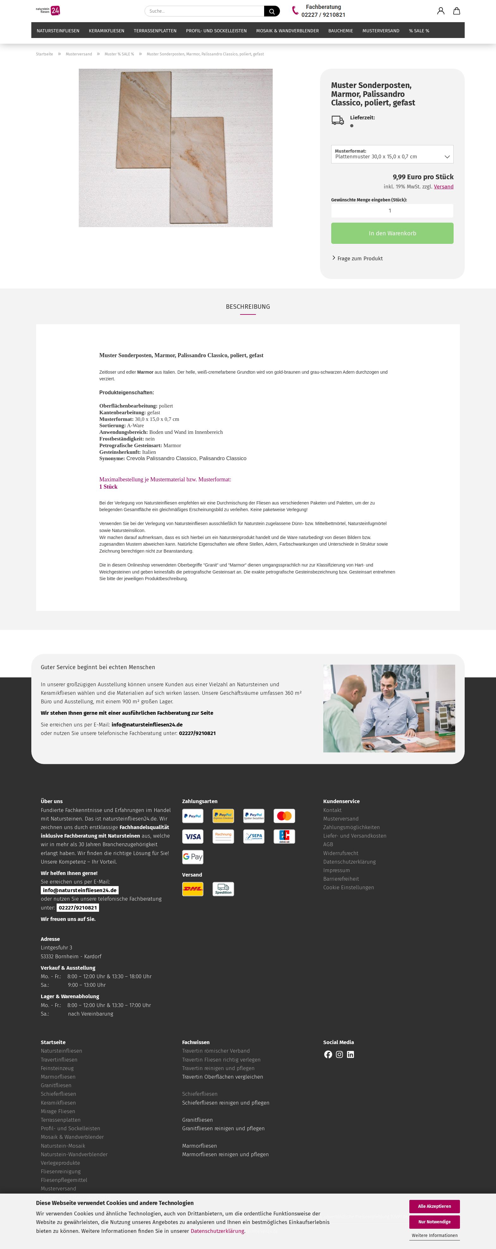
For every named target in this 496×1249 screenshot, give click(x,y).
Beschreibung (248, 306)
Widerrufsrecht (340, 853)
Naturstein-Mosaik (63, 1146)
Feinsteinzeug (57, 1068)
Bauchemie (340, 37)
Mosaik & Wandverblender (287, 37)
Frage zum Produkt (360, 258)
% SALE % (419, 37)
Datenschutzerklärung (217, 1231)
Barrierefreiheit (341, 879)
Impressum (336, 870)
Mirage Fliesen (58, 1111)
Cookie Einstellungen (348, 887)
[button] (441, 11)
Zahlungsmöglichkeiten (351, 827)
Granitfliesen (56, 1085)
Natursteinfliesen (58, 37)
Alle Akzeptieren (434, 1206)
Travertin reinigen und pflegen (218, 1068)
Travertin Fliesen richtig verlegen (221, 1059)
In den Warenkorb (392, 233)
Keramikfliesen (106, 37)
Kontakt (332, 810)
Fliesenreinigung (61, 1171)
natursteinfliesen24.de (130, 818)
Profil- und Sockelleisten (216, 37)
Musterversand (381, 37)
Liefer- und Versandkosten (355, 836)
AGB (328, 844)
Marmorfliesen (58, 1077)
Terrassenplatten (155, 37)
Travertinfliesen (59, 1059)
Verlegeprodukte (60, 1163)
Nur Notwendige (434, 1222)
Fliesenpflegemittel (64, 1180)
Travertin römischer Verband (216, 1051)
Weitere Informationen (435, 1235)
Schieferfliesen (58, 1094)
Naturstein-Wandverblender (74, 1154)
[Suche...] (272, 11)
